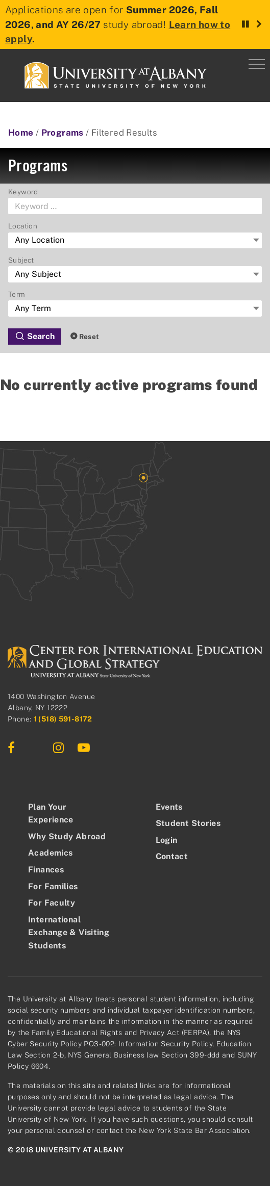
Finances (46, 869)
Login (167, 840)
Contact (172, 856)
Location (22, 226)
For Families (53, 886)
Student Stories (188, 823)
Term (17, 294)
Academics (50, 853)
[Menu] (257, 62)
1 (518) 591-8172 (63, 719)
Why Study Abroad (67, 836)
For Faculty (51, 903)
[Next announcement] (259, 24)
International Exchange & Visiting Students (68, 932)
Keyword (23, 192)
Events (169, 807)
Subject (21, 260)
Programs (62, 132)
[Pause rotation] (245, 24)
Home (21, 132)
